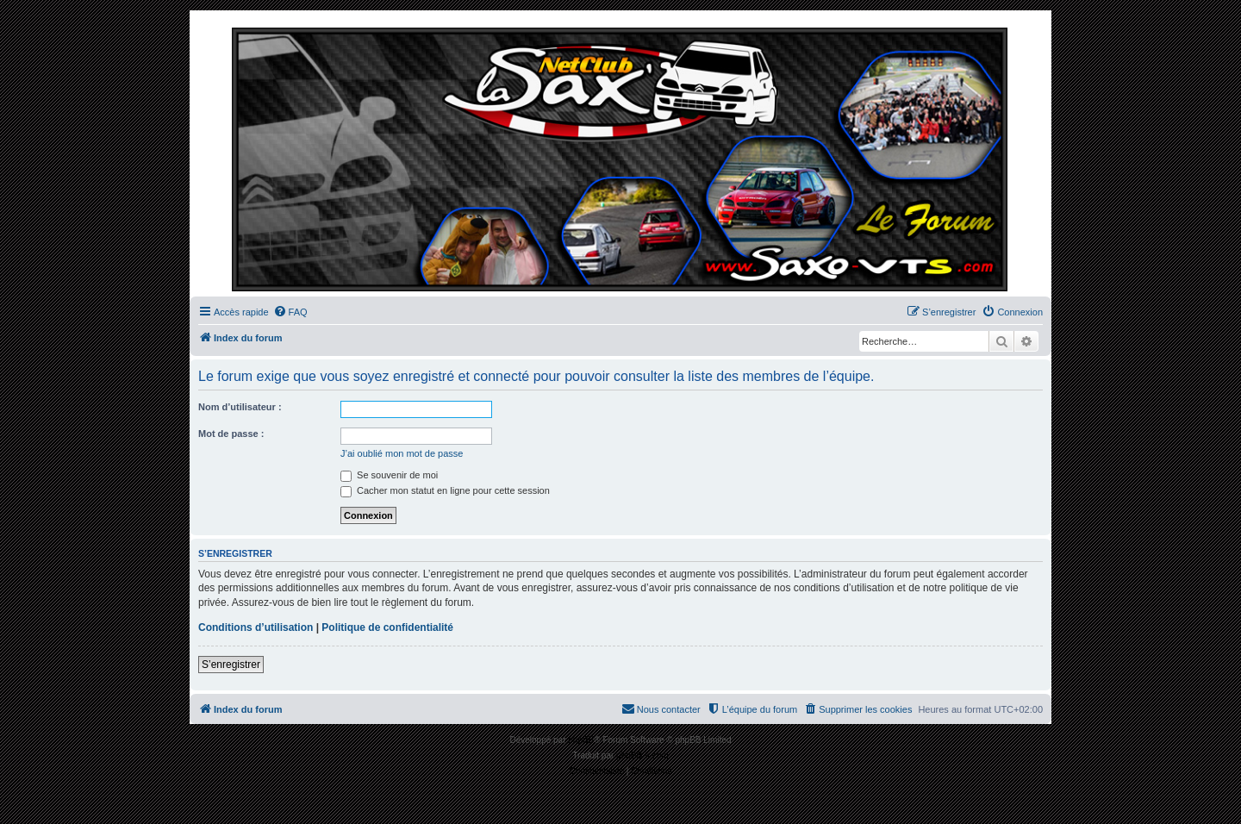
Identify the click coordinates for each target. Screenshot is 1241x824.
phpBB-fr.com (642, 755)
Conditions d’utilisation (255, 627)
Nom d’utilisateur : (240, 407)
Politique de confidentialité (387, 627)
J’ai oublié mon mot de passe (401, 453)
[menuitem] (290, 312)
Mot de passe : (231, 433)
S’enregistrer (231, 665)
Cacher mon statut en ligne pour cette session (445, 490)
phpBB (581, 740)
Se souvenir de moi (389, 475)
